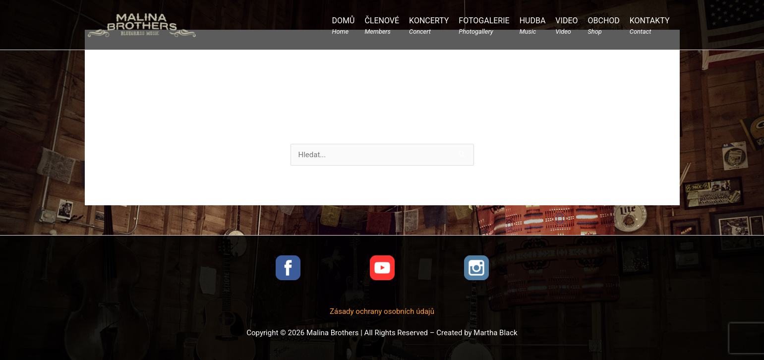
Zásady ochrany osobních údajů (382, 311)
